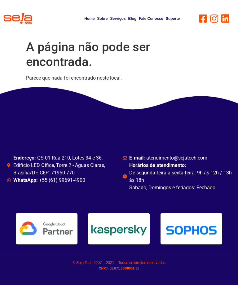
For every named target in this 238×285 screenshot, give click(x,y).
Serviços (118, 18)
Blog (132, 18)
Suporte (173, 18)
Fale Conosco (151, 18)
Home (89, 18)
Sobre (102, 18)
